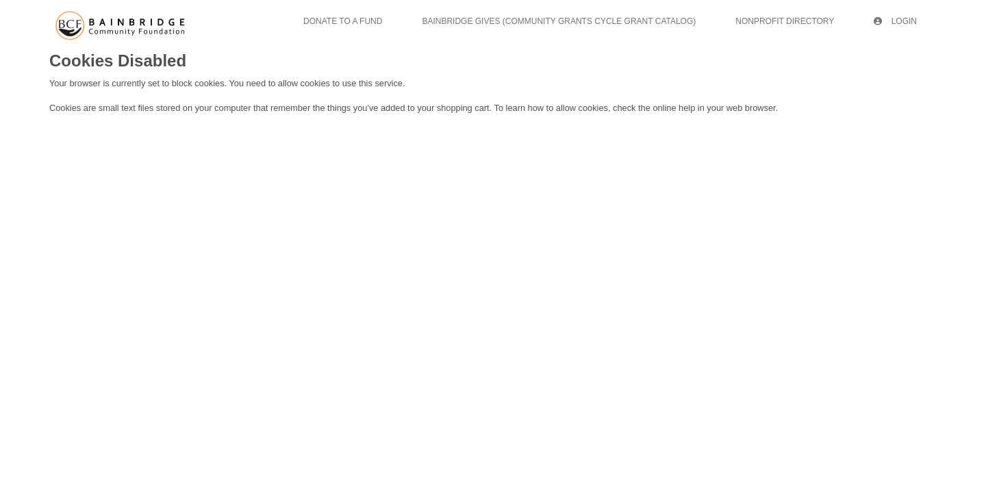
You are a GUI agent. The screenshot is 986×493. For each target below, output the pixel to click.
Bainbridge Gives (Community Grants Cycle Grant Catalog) (559, 21)
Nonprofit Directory (784, 21)
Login (895, 21)
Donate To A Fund (342, 21)
